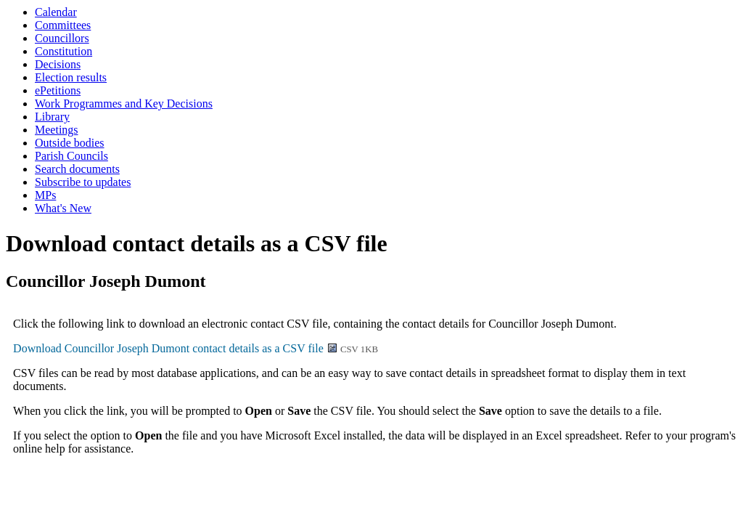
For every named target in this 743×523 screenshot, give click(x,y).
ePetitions (58, 90)
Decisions (58, 64)
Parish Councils (71, 156)
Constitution (63, 51)
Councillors (62, 38)
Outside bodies (69, 143)
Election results (71, 77)
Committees (63, 25)
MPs (45, 195)
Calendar (56, 12)
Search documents (77, 169)
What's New (63, 208)
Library (52, 116)
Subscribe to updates (83, 182)
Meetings (56, 129)
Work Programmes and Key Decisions (124, 103)
